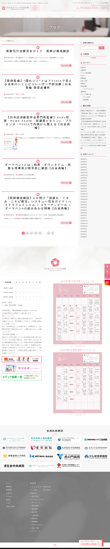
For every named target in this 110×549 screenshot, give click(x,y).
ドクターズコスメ (44, 57)
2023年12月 (84, 219)
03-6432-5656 (10, 315)
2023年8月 (84, 230)
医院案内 (39, 14)
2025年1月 (84, 190)
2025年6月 (84, 182)
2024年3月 (84, 214)
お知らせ (71, 14)
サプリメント (36, 523)
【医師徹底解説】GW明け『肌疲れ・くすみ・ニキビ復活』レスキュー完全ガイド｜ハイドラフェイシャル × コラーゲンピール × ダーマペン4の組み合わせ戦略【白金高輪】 (93, 142)
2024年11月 (84, 195)
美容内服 (35, 505)
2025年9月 (84, 177)
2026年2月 (84, 166)
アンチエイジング (38, 497)
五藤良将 (20, 57)
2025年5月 (84, 185)
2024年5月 (84, 211)
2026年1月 (84, 169)
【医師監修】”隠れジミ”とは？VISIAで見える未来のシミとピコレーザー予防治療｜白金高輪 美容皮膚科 (93, 115)
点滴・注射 (47, 215)
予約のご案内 (11, 506)
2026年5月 (84, 158)
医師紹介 (28, 14)
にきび (36, 57)
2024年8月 (84, 203)
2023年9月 (84, 227)
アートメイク (36, 500)
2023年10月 (84, 225)
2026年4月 (84, 161)
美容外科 (35, 508)
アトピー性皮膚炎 (28, 57)
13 (48, 233)
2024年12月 (84, 193)
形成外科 (20, 215)
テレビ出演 (60, 57)
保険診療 (83, 91)
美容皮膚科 (53, 57)
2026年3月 (84, 164)
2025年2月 (84, 187)
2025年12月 (84, 172)
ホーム (17, 14)
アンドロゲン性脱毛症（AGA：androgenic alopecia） (41, 489)
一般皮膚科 (35, 510)
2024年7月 (84, 206)
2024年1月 (84, 217)
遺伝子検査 (35, 494)
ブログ (93, 14)
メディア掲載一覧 (86, 94)
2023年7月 (84, 233)
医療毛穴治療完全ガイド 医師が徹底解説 (93, 110)
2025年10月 (84, 174)
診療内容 (50, 14)
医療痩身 (83, 78)
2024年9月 (84, 201)
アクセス (82, 14)
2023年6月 (84, 235)
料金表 (60, 14)
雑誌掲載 (86, 99)
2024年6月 (84, 209)
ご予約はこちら (107, 272)
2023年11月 (84, 222)
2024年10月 (84, 198)
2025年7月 (84, 179)
